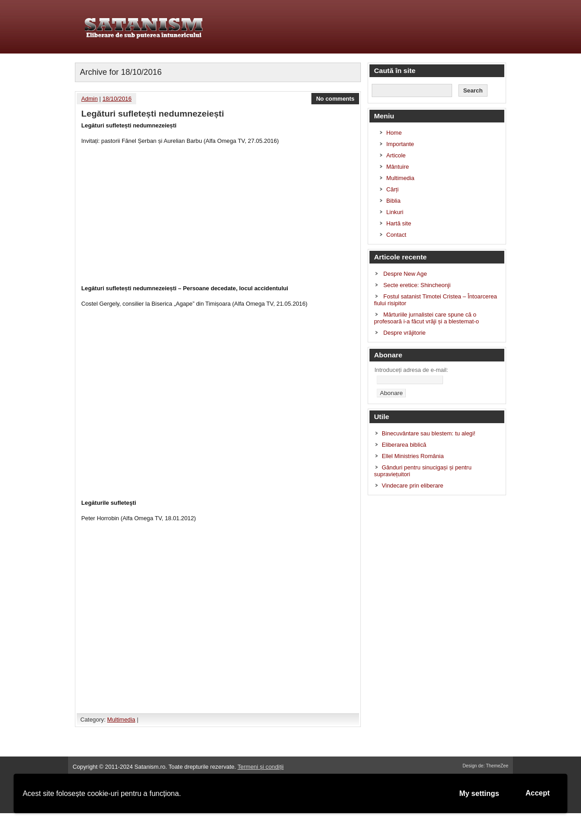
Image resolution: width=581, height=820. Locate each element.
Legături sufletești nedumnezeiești (152, 113)
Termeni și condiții (260, 766)
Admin (89, 98)
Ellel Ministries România (413, 456)
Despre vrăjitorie (405, 332)
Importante (400, 144)
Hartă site (398, 223)
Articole (396, 155)
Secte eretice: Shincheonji (417, 285)
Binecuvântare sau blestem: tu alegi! (428, 433)
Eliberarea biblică (404, 444)
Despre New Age (405, 273)
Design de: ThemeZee (485, 765)
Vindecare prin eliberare (412, 485)
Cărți (392, 189)
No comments (335, 98)
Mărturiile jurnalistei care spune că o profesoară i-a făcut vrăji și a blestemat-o (426, 318)
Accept (538, 793)
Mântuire (397, 166)
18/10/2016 (117, 98)
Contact (396, 234)
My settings (479, 793)
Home (394, 132)
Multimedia (121, 719)
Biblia (393, 200)
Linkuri (395, 212)
